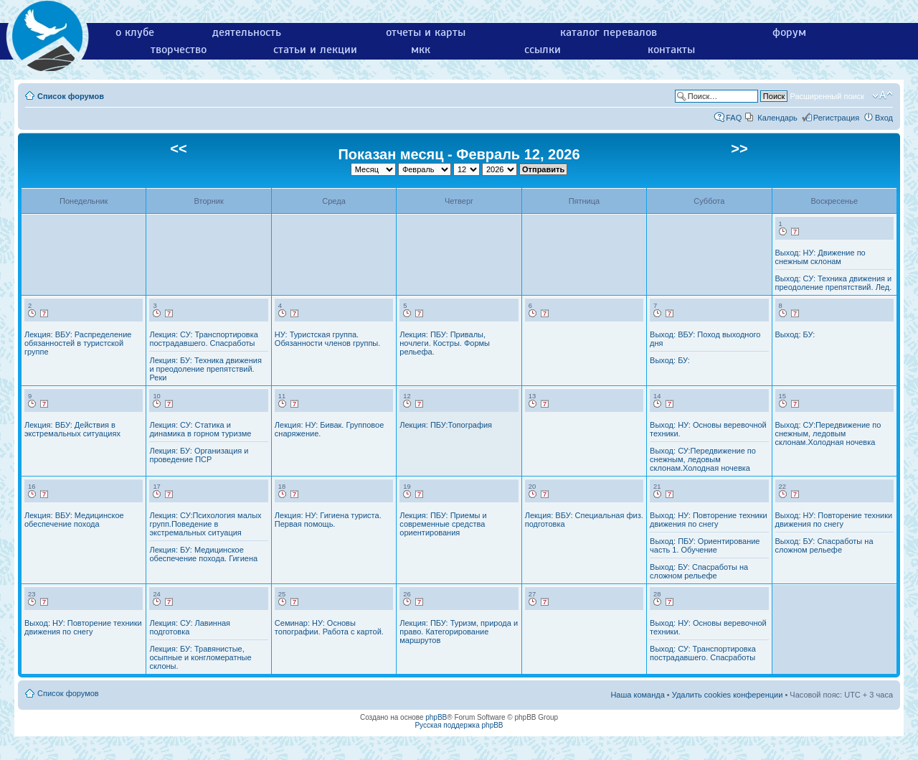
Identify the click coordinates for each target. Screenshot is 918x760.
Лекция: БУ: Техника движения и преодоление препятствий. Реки (205, 369)
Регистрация (836, 117)
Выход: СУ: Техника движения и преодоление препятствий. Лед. (833, 282)
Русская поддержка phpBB (459, 725)
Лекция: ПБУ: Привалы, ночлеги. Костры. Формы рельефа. (444, 343)
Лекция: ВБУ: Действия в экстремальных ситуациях (72, 429)
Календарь (777, 117)
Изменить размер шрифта (882, 95)
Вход (884, 117)
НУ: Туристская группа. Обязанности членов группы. (327, 338)
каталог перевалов (608, 32)
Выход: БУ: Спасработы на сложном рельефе (699, 571)
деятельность (246, 32)
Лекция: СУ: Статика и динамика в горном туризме (200, 429)
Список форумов (70, 96)
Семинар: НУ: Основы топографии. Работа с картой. (329, 627)
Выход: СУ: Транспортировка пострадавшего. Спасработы (703, 653)
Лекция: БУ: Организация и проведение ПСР (198, 455)
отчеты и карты (425, 32)
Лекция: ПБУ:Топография (445, 425)
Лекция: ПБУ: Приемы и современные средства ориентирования (442, 524)
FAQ (734, 117)
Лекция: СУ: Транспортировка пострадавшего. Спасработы (203, 338)
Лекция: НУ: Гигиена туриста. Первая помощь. (328, 519)
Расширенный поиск (827, 96)
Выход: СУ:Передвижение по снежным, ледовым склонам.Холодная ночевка (703, 459)
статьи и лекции (315, 49)
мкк (420, 49)
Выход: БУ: (670, 360)
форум (789, 32)
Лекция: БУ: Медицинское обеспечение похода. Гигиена (203, 554)
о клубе (134, 32)
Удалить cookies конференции (727, 694)
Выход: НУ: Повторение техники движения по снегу (708, 519)
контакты (671, 49)
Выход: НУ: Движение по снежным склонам (820, 257)
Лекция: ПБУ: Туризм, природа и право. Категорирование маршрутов (458, 631)
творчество (179, 49)
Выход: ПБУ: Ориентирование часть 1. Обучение (705, 545)
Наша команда (637, 694)
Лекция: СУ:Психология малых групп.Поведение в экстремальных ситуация (205, 524)
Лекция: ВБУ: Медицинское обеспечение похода (74, 519)
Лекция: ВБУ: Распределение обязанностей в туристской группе (77, 343)
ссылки (542, 49)
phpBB (436, 717)
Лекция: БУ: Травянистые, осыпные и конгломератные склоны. (200, 657)
